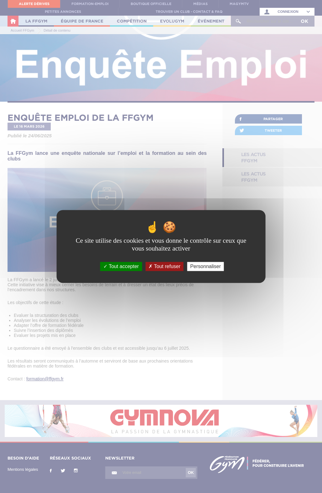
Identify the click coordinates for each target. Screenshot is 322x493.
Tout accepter (121, 266)
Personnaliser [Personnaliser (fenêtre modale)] (205, 266)
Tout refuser (164, 266)
